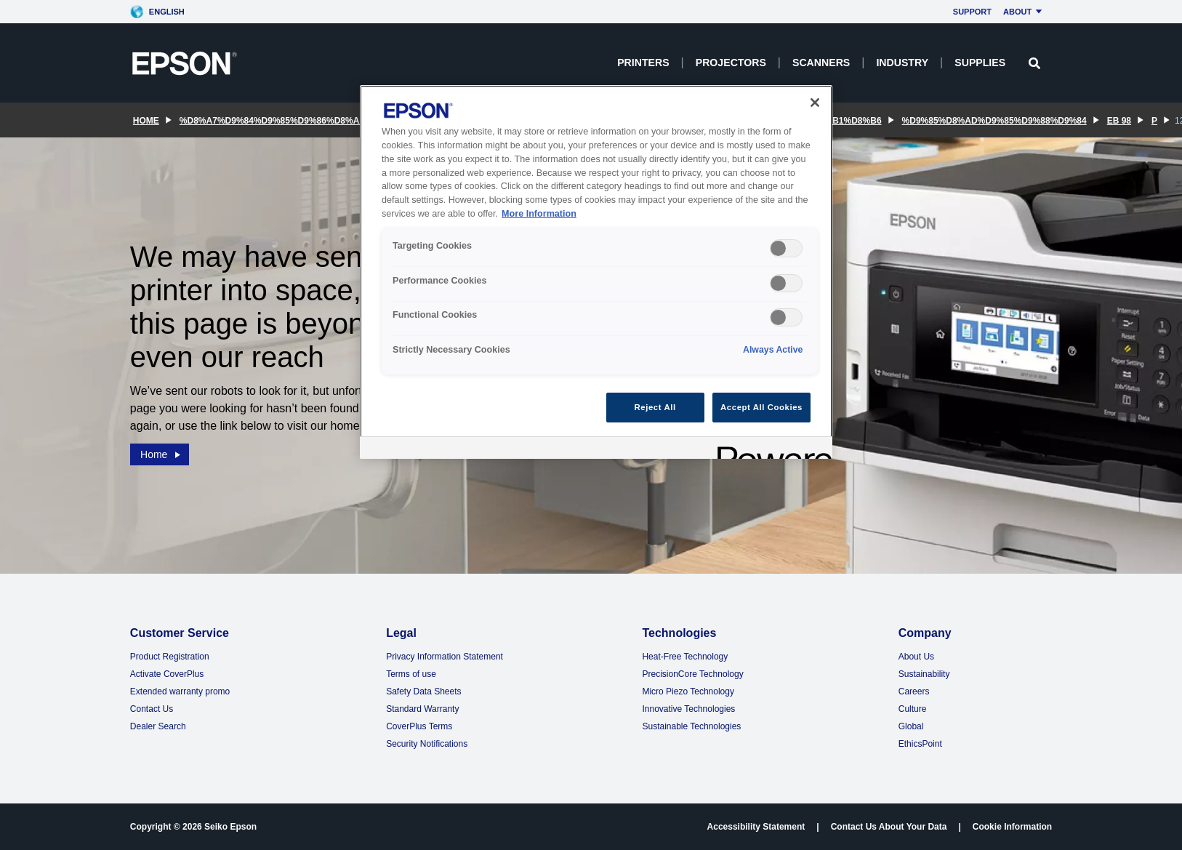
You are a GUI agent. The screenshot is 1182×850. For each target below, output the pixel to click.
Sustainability (924, 674)
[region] (596, 272)
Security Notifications (426, 744)
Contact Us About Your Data (889, 827)
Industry (902, 62)
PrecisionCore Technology (692, 674)
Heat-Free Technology (685, 656)
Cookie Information (1012, 827)
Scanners (821, 62)
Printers (643, 62)
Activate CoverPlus (167, 674)
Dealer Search (158, 726)
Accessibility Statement (756, 827)
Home (161, 454)
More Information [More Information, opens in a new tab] (539, 214)
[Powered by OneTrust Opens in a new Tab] (770, 450)
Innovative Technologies (688, 709)
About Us (916, 656)
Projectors (731, 62)
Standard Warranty (422, 709)
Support (972, 11)
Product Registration (169, 656)
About (1024, 11)
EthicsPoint (920, 744)
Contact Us (151, 709)
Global (911, 726)
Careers (914, 691)
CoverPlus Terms (419, 726)
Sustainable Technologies (691, 726)
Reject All (655, 407)
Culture (912, 709)
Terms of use (411, 674)
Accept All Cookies (761, 407)
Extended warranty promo (180, 691)
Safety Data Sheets (423, 691)
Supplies (979, 62)
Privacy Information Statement (444, 656)
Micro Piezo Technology (688, 691)
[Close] (815, 103)
